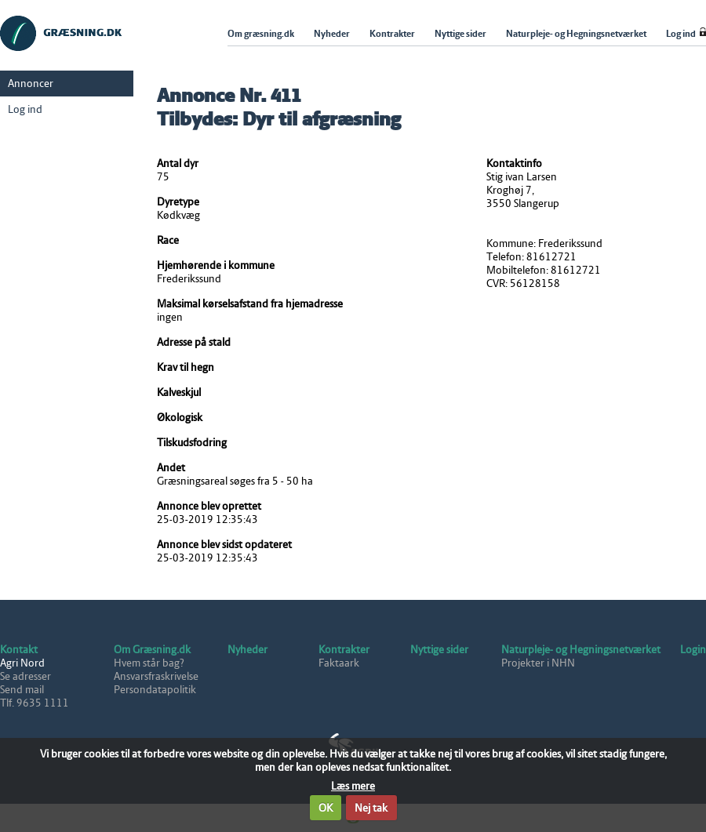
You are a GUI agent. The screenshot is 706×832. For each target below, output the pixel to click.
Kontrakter (343, 649)
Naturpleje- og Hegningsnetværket (581, 649)
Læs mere (353, 786)
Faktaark (338, 663)
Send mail (22, 689)
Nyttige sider (439, 649)
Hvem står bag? (149, 663)
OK (325, 808)
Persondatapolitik (155, 689)
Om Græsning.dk (152, 649)
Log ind (25, 109)
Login (693, 649)
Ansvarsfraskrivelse (156, 676)
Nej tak (371, 808)
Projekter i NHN (538, 663)
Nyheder (247, 649)
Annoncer (30, 83)
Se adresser (25, 676)
